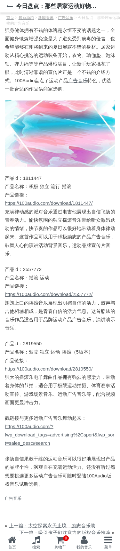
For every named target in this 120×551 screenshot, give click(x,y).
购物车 (61, 542)
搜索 (36, 547)
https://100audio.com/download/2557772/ (48, 294)
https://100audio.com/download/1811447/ (48, 203)
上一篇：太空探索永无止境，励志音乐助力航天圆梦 (64, 525)
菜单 (108, 547)
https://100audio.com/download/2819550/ (48, 368)
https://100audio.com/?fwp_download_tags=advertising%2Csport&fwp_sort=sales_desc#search (59, 435)
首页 (12, 547)
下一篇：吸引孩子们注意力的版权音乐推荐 (64, 532)
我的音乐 (84, 547)
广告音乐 (77, 80)
